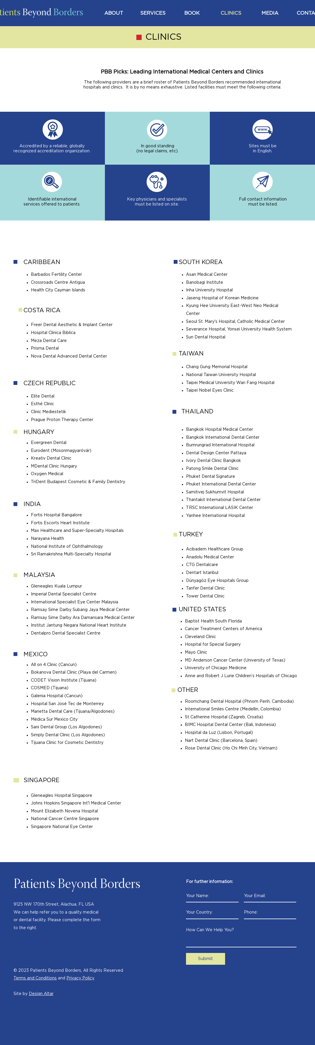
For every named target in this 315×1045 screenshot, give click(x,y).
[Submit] (205, 959)
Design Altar (41, 994)
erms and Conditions (36, 978)
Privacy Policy (80, 978)
